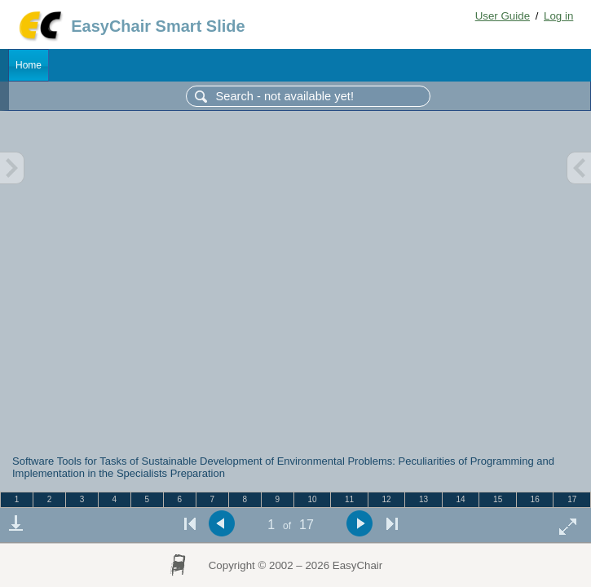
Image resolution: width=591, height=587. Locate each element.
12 (386, 499)
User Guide (502, 16)
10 (311, 499)
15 (497, 499)
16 (535, 499)
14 (460, 499)
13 (423, 499)
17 (571, 499)
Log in (558, 16)
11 (349, 499)
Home (28, 65)
